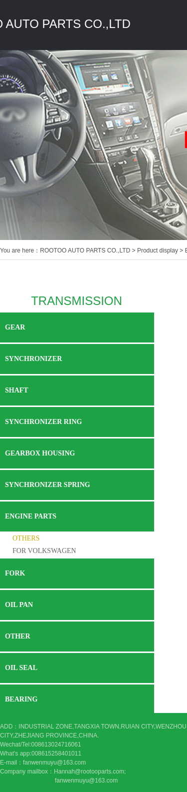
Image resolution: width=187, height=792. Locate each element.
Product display (157, 250)
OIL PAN (19, 604)
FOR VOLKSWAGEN (44, 550)
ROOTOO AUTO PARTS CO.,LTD (85, 250)
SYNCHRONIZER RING (43, 422)
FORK (15, 573)
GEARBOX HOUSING (40, 453)
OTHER (17, 636)
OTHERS (25, 538)
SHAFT (16, 390)
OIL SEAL (21, 668)
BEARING (21, 699)
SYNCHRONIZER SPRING (47, 484)
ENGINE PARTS (30, 516)
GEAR (15, 327)
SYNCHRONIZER (33, 358)
